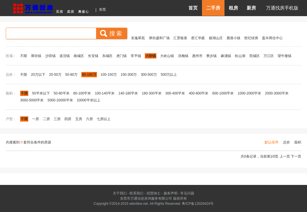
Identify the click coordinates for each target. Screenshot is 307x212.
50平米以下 (41, 93)
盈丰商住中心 (272, 38)
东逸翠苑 (138, 38)
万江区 (268, 56)
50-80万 (71, 75)
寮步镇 (211, 56)
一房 (35, 119)
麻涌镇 (226, 56)
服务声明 (170, 193)
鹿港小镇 (233, 38)
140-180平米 (128, 93)
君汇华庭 (198, 38)
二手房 (213, 7)
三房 (57, 119)
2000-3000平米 (277, 93)
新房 (251, 7)
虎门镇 (121, 56)
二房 (46, 119)
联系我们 (136, 193)
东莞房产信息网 (52, 7)
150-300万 (129, 75)
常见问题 (187, 193)
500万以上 (169, 75)
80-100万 (89, 75)
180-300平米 (152, 93)
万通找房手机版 (282, 7)
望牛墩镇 (284, 56)
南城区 (79, 56)
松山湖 (240, 56)
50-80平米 (62, 93)
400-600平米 (198, 93)
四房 (67, 119)
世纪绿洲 (251, 38)
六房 (89, 119)
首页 (193, 7)
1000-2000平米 (249, 93)
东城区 (107, 56)
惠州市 (197, 56)
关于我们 (120, 193)
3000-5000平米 (32, 100)
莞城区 (254, 56)
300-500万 (149, 75)
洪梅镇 (183, 56)
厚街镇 (36, 56)
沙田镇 (50, 56)
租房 (233, 7)
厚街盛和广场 (159, 38)
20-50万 (55, 75)
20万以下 (38, 75)
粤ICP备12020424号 (197, 204)
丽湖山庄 (216, 38)
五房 (78, 119)
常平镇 (136, 56)
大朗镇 (150, 56)
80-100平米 (82, 93)
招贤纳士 (153, 193)
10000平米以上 (88, 100)
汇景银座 (180, 38)
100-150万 (109, 75)
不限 (23, 56)
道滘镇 (64, 56)
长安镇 (93, 56)
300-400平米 (175, 93)
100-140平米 (105, 93)
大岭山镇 (167, 56)
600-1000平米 (223, 93)
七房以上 (104, 119)
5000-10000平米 (60, 100)
